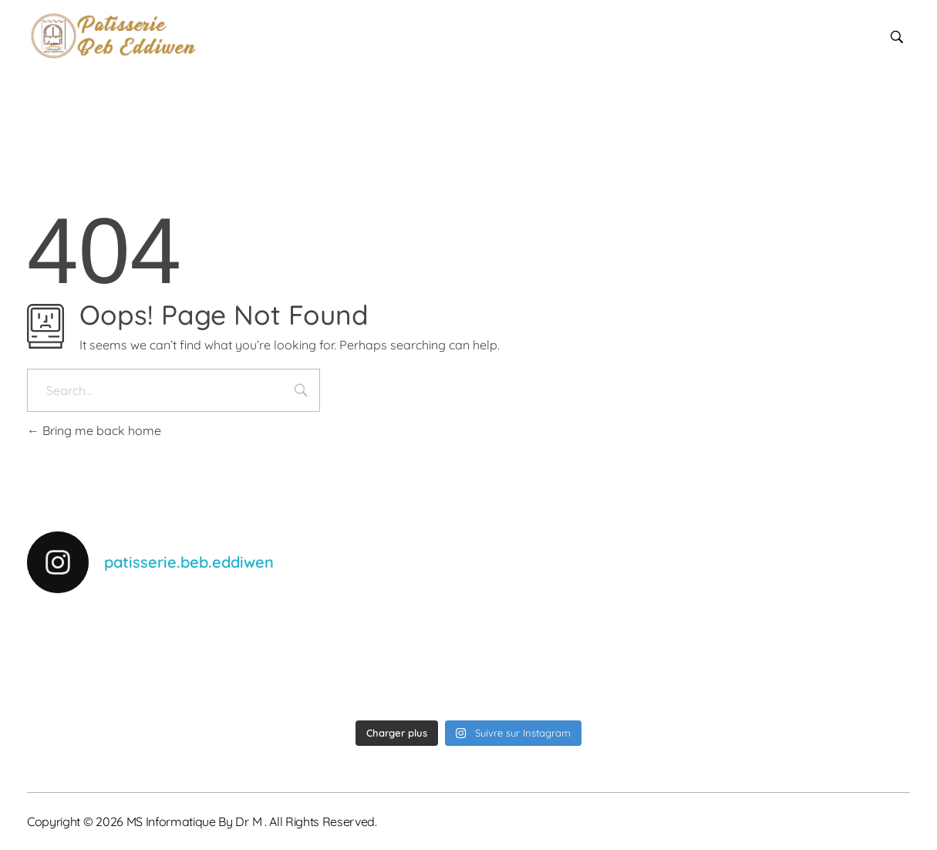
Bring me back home (94, 430)
